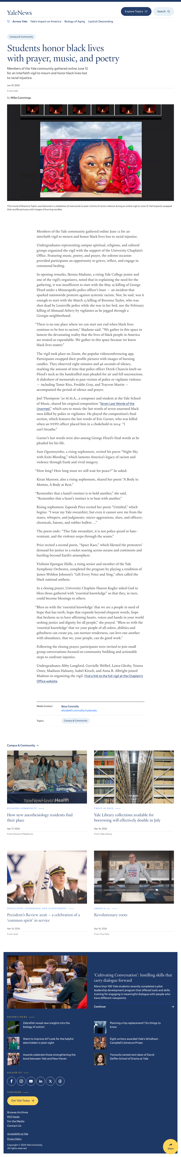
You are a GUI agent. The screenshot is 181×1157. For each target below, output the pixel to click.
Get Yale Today (22, 1100)
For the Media (15, 1121)
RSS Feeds (13, 1117)
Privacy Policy (14, 1138)
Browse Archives (17, 1112)
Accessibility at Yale (17, 1133)
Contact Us (14, 1126)
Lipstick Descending (100, 21)
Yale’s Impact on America (45, 21)
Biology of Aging (75, 21)
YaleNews (19, 13)
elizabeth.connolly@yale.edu (79, 715)
